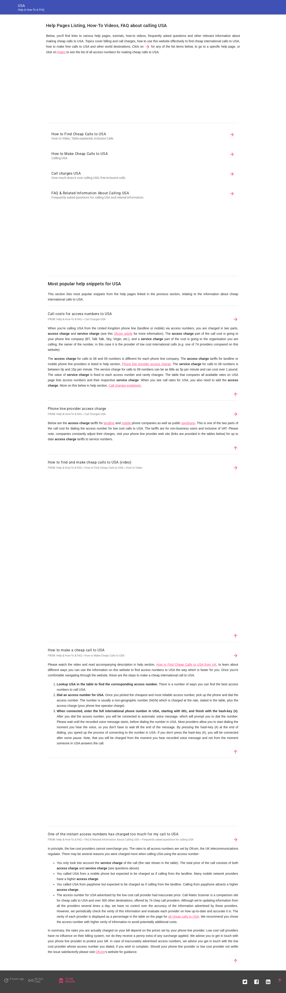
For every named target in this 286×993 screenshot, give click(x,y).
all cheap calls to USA (183, 916)
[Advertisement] (143, 89)
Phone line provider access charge (146, 364)
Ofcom (100, 952)
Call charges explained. (125, 385)
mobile (126, 423)
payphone (188, 423)
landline (109, 423)
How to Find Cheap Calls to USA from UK (186, 664)
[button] (245, 980)
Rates (61, 52)
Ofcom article (123, 333)
